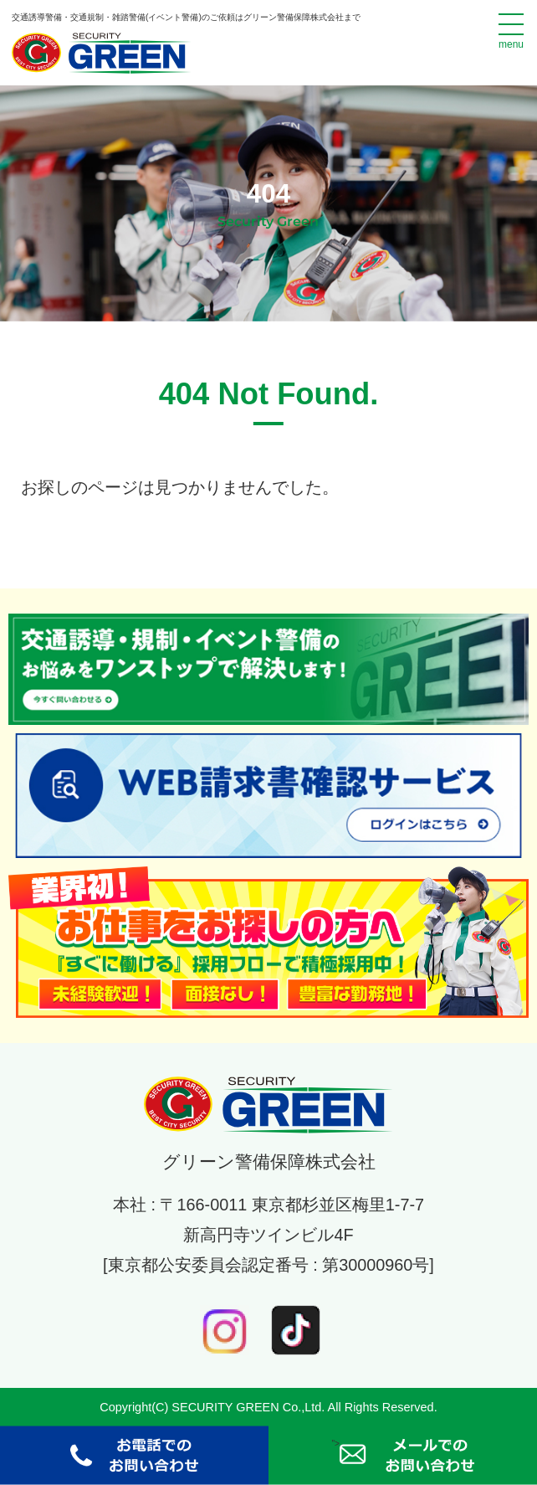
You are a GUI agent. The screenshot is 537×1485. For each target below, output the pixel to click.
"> (402, 1455)
